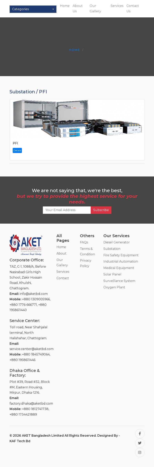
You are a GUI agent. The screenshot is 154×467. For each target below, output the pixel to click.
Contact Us (132, 8)
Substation (111, 249)
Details (17, 150)
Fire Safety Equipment (121, 255)
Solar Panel (112, 274)
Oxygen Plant (114, 287)
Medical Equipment (118, 268)
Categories (20, 9)
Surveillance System (119, 281)
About (61, 253)
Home (65, 6)
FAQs (84, 242)
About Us (78, 8)
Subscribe (101, 210)
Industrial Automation (120, 261)
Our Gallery (95, 8)
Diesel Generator (116, 242)
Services (117, 6)
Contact (62, 278)
